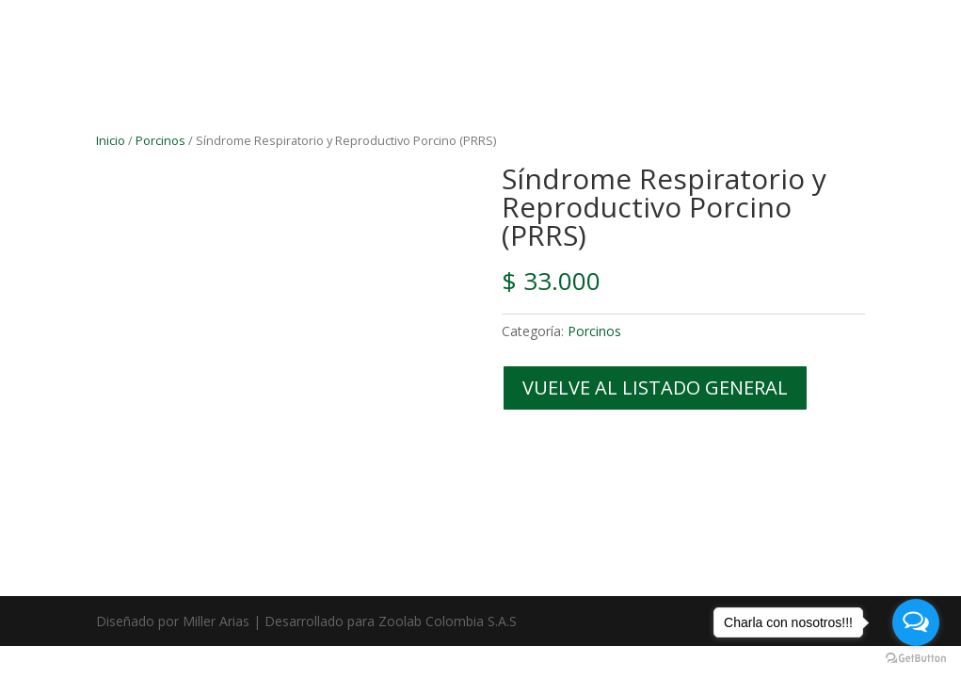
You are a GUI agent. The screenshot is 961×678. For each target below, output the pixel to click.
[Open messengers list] (915, 622)
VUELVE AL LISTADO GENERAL (655, 387)
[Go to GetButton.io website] (916, 659)
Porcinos (160, 140)
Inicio (110, 140)
